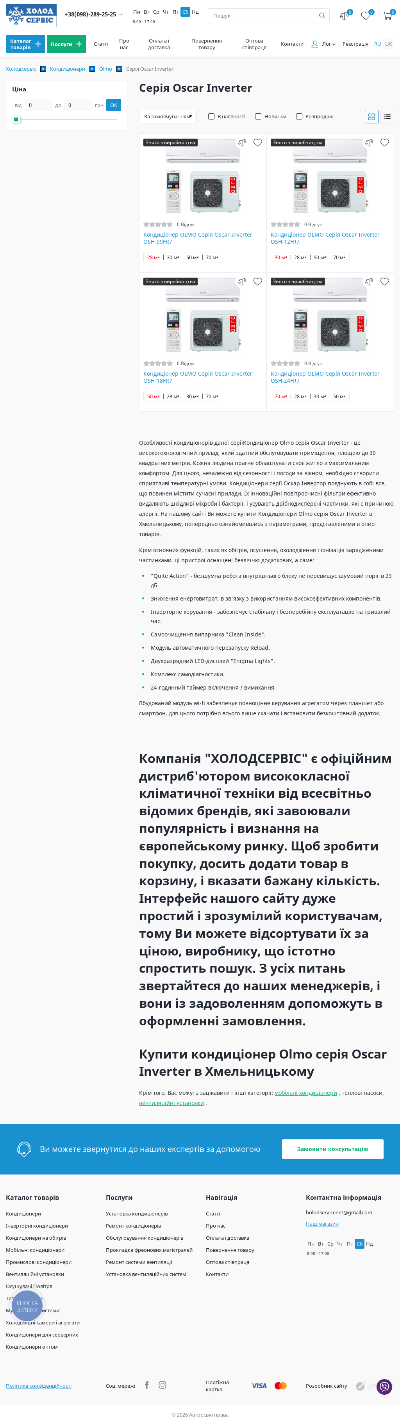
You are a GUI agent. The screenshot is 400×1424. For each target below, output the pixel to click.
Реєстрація (355, 44)
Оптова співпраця (254, 44)
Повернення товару (206, 44)
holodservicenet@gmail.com (339, 1212)
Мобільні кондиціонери (35, 1249)
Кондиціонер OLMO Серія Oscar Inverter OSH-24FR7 (325, 377)
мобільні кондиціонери (306, 1092)
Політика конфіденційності (38, 1385)
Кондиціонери (67, 69)
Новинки (275, 116)
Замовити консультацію (332, 1149)
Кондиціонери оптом (32, 1346)
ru (377, 43)
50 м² (192, 257)
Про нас (124, 44)
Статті (101, 44)
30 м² (173, 257)
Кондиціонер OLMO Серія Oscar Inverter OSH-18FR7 (197, 377)
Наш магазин (322, 1223)
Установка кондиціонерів (137, 1213)
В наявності (231, 116)
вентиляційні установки (171, 1103)
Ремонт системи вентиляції (139, 1261)
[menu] (25, 44)
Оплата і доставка (159, 44)
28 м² (153, 257)
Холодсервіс (21, 69)
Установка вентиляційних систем (146, 1274)
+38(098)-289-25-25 (90, 14)
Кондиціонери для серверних (42, 1334)
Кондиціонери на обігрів (36, 1237)
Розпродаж (319, 116)
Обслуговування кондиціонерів (144, 1237)
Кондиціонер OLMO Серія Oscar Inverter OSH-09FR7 (197, 238)
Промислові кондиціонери (38, 1261)
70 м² (212, 257)
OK (113, 105)
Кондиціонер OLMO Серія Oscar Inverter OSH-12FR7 (325, 238)
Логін (329, 44)
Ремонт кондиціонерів (133, 1225)
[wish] (257, 142)
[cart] (387, 16)
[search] (322, 16)
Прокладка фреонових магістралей (149, 1249)
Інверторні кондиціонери (37, 1225)
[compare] (242, 142)
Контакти (292, 44)
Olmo (105, 69)
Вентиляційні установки (35, 1274)
